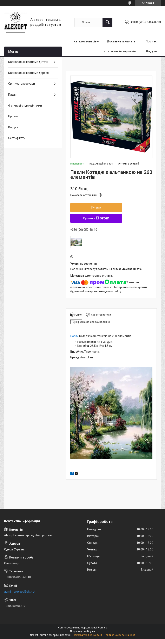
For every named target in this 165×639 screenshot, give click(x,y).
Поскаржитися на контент (87, 635)
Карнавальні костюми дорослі (28, 72)
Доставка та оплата (121, 41)
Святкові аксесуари (21, 83)
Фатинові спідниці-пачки (25, 105)
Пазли (74, 336)
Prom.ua (102, 627)
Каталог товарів (85, 41)
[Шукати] (107, 22)
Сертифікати (16, 138)
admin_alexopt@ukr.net (19, 591)
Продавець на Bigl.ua (82, 631)
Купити (96, 207)
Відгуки (151, 51)
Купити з (96, 218)
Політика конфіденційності (120, 635)
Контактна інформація (120, 51)
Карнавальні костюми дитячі (28, 62)
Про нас (151, 41)
